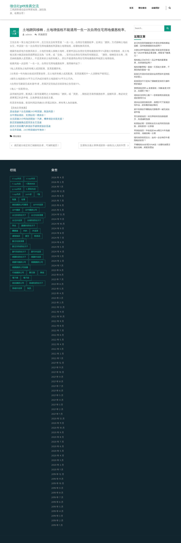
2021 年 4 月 (57, 400)
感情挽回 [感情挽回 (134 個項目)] (16, 236)
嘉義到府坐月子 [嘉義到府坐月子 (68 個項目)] (28, 225)
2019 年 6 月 (57, 502)
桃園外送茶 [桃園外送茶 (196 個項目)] (36, 257)
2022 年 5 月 (57, 340)
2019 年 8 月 (57, 493)
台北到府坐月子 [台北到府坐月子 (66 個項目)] (19, 215)
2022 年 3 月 (57, 349)
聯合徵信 (142, 8)
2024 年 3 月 (57, 256)
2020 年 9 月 (57, 432)
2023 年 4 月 (57, 293)
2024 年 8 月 (57, 233)
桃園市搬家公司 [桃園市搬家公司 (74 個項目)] (19, 262)
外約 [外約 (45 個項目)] (25, 231)
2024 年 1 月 (57, 265)
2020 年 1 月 (57, 469)
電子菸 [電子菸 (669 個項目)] (26, 278)
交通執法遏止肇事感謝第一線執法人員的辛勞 (102, 145)
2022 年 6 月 (57, 335)
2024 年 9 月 (57, 228)
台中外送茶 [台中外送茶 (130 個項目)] (38, 205)
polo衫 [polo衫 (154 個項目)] (29, 194)
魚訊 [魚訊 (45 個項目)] (29, 288)
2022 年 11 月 (57, 312)
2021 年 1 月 (57, 414)
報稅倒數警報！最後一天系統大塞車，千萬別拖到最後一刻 (152, 68)
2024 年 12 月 (58, 214)
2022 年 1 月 (57, 358)
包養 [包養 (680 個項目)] (23, 199)
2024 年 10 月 (58, 224)
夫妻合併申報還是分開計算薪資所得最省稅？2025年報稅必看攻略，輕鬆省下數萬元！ (152, 53)
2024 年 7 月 (57, 238)
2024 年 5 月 (57, 247)
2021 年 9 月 (57, 377)
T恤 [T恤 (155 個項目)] (38, 194)
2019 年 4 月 (57, 511)
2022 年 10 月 (58, 316)
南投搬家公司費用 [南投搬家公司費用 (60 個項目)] (20, 205)
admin (27, 34)
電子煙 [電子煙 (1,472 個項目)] (15, 278)
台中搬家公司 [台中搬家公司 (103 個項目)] (31, 210)
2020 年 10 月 (58, 428)
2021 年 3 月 (57, 405)
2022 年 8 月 (57, 326)
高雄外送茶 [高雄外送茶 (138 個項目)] (17, 288)
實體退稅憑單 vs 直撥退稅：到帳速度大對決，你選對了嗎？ (152, 90)
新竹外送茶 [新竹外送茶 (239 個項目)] (36, 252)
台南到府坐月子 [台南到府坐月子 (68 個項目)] (34, 220)
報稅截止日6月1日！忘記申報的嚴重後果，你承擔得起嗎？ (151, 61)
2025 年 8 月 (57, 196)
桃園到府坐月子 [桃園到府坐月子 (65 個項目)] (19, 257)
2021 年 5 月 (57, 395)
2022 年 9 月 (57, 321)
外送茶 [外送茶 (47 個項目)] (35, 231)
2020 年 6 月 (57, 446)
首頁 (131, 8)
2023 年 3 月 (57, 298)
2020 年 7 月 (57, 442)
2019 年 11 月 (57, 479)
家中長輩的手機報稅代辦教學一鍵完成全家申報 (152, 111)
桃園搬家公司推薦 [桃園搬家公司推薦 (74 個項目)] (20, 267)
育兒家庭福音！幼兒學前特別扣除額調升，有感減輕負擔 (151, 118)
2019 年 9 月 (57, 488)
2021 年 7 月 (57, 386)
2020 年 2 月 (57, 465)
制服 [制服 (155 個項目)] (14, 199)
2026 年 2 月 (57, 182)
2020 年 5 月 (57, 451)
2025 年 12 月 (58, 191)
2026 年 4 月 (57, 177)
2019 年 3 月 (57, 516)
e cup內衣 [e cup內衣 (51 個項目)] (30, 178)
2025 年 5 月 (57, 210)
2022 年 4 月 (57, 344)
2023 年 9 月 (57, 270)
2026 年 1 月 (57, 187)
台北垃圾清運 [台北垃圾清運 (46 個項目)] (37, 215)
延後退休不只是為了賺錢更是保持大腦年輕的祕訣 (152, 83)
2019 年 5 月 (57, 507)
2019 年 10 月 (57, 483)
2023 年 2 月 (57, 302)
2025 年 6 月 (57, 205)
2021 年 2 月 (57, 409)
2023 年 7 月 (57, 279)
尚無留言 (41, 34)
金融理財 (155, 8)
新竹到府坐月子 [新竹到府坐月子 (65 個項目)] (19, 252)
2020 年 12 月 (58, 418)
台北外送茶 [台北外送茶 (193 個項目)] (17, 220)
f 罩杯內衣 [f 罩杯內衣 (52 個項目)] (30, 184)
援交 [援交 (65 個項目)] (27, 236)
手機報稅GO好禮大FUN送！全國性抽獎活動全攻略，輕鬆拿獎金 (152, 146)
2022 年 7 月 (57, 330)
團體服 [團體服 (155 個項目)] (15, 231)
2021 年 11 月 (57, 367)
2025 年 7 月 (57, 201)
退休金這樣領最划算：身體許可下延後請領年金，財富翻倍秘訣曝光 (152, 104)
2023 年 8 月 (57, 275)
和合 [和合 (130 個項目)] (14, 225)
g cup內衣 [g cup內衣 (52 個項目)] (16, 189)
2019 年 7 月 (57, 497)
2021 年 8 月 (57, 381)
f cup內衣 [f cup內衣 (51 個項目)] (16, 184)
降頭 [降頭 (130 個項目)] (42, 272)
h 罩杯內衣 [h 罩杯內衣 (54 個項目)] (31, 189)
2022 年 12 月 (58, 307)
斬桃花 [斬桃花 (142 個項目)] (37, 236)
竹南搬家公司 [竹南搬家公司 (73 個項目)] (18, 272)
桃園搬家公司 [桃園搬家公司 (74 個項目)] (37, 262)
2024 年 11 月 (57, 219)
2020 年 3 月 (57, 460)
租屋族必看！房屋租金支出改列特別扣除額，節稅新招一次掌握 (152, 125)
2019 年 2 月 (57, 520)
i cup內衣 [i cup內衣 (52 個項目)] (16, 194)
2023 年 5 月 (57, 289)
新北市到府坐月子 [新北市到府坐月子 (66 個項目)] (20, 246)
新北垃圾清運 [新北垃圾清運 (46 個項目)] (18, 241)
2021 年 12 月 (57, 363)
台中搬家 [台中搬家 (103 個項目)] (16, 210)
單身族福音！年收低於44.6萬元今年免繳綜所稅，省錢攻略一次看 (152, 132)
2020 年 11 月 (57, 423)
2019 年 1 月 (57, 525)
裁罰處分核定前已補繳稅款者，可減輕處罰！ (37, 145)
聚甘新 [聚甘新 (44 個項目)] (32, 272)
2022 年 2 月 (57, 354)
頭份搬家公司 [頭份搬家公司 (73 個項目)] (18, 283)
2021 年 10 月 (57, 372)
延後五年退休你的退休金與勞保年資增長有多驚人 (152, 75)
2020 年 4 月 (57, 455)
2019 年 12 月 (57, 474)
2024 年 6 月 (57, 242)
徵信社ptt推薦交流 (24, 6)
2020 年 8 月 (57, 437)
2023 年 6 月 (57, 284)
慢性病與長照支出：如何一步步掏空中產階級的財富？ (152, 139)
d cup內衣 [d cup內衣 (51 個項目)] (16, 178)
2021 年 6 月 (57, 391)
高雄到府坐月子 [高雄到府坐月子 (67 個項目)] (36, 283)
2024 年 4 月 (57, 252)
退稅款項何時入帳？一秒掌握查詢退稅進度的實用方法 (152, 97)
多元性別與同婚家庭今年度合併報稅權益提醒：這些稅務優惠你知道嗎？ (152, 44)
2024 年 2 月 (57, 261)
